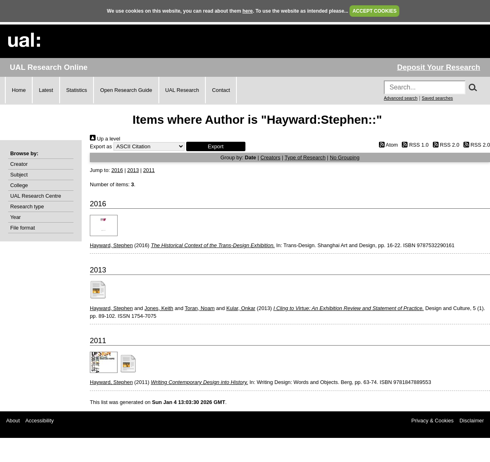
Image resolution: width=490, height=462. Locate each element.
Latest (46, 90)
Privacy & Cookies (432, 420)
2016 (117, 170)
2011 (148, 170)
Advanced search (400, 98)
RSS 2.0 (444, 145)
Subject (19, 175)
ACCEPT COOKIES (374, 11)
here (248, 11)
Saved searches (437, 98)
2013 (133, 170)
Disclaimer (471, 420)
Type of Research (305, 157)
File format (22, 228)
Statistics (76, 90)
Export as (101, 146)
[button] (215, 146)
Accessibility (39, 420)
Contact (221, 90)
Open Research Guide (126, 90)
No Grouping (345, 157)
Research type (27, 206)
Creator (19, 164)
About (13, 420)
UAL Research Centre (35, 196)
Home (19, 90)
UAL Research (182, 90)
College (19, 185)
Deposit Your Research (438, 67)
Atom (387, 145)
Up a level (105, 139)
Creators (271, 157)
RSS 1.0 (414, 145)
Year (15, 217)
